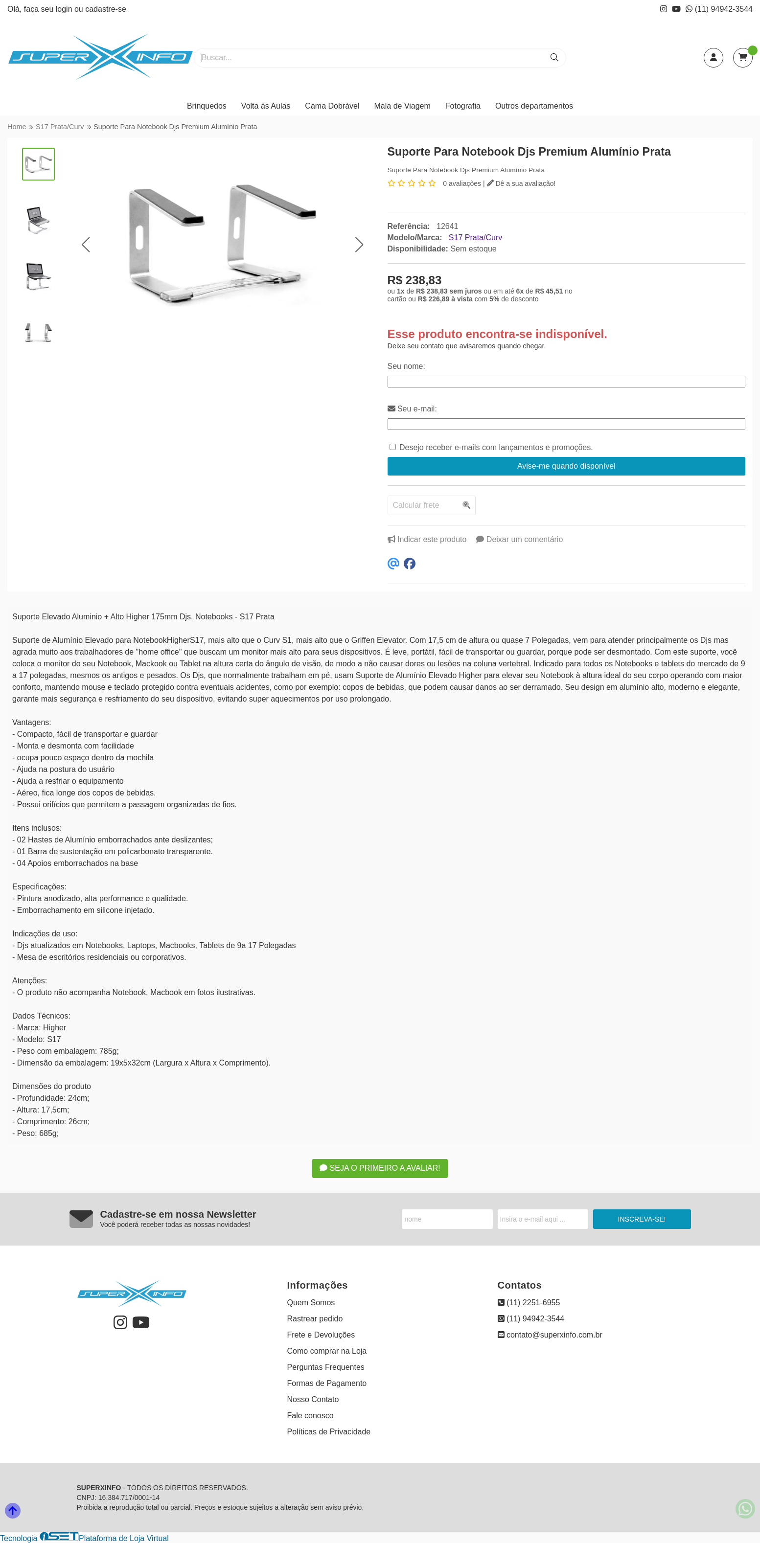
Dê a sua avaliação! (521, 183)
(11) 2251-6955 (529, 1302)
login (65, 9)
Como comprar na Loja (327, 1351)
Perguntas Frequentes (326, 1367)
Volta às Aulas (266, 106)
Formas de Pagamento (327, 1383)
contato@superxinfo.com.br (550, 1335)
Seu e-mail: (412, 409)
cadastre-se (105, 9)
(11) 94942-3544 (719, 9)
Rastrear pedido (315, 1319)
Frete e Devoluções (321, 1335)
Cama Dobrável (332, 106)
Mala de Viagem (402, 106)
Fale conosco (310, 1415)
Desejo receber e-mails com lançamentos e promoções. (496, 447)
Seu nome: (406, 366)
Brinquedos (207, 106)
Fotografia (463, 106)
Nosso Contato (313, 1399)
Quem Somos (311, 1302)
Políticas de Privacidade (329, 1432)
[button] (85, 244)
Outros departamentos (534, 106)
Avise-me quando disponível (566, 466)
